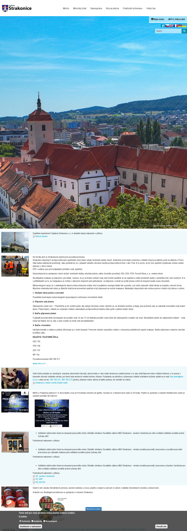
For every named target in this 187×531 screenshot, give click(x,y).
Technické (26, 522)
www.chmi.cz (39, 363)
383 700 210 (67, 379)
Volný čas (151, 8)
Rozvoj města (112, 8)
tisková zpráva (41, 236)
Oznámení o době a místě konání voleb (51, 382)
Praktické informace (132, 8)
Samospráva (96, 8)
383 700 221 (55, 379)
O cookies (23, 517)
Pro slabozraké (176, 19)
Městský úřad (79, 8)
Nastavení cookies (94, 510)
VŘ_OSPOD (40, 482)
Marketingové (51, 522)
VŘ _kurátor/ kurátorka (44, 476)
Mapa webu (157, 19)
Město (66, 8)
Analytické (38, 522)
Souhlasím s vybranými (30, 527)
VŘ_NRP (39, 479)
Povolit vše (161, 527)
